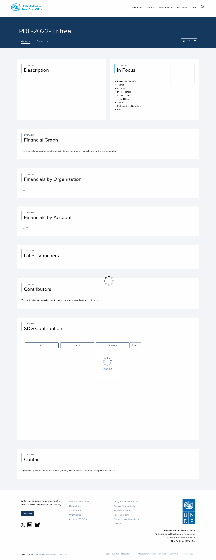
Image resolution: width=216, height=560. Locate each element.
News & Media (166, 7)
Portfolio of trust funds (80, 501)
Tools (186, 40)
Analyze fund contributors (126, 501)
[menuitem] (189, 41)
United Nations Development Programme (51, 554)
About (195, 7)
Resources (182, 7)
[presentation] (27, 41)
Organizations (76, 514)
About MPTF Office (78, 519)
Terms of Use (188, 554)
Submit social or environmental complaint (150, 554)
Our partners (75, 505)
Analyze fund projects (124, 505)
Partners (151, 7)
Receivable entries (123, 514)
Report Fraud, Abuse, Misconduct (117, 554)
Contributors (75, 510)
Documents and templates (126, 519)
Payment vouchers (122, 510)
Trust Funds (136, 7)
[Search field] (202, 7)
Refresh (135, 345)
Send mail (27, 513)
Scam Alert (174, 554)
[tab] (27, 41)
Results (117, 523)
